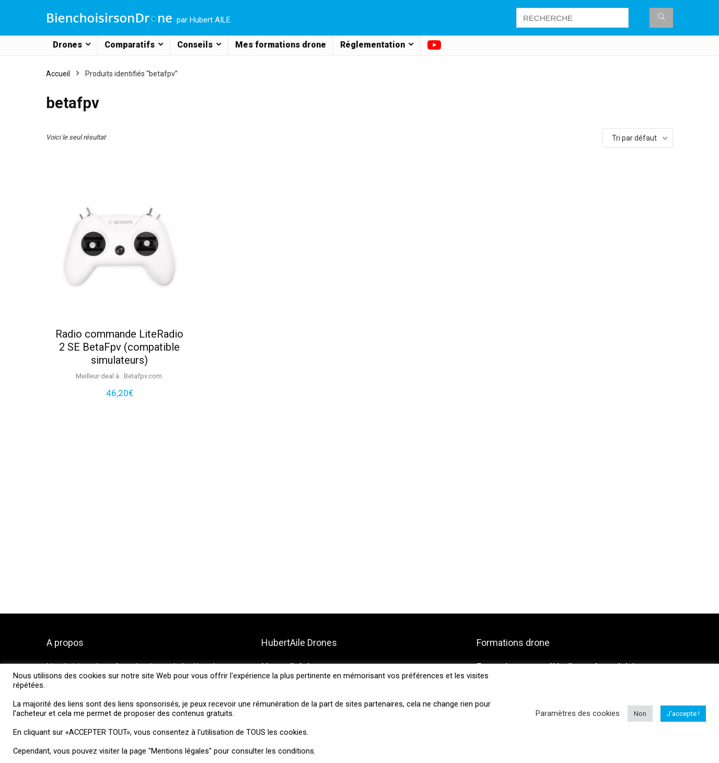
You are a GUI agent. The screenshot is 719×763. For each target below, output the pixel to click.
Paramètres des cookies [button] (578, 713)
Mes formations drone (280, 45)
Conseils (195, 45)
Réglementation (372, 45)
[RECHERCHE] (661, 18)
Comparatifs (130, 45)
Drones (67, 45)
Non (640, 714)
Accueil (58, 74)
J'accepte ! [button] (683, 714)
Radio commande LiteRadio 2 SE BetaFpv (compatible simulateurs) (119, 347)
